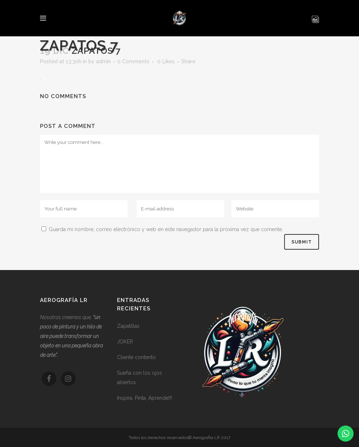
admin (103, 61)
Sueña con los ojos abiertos (139, 377)
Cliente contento (136, 357)
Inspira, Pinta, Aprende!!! (144, 398)
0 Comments (133, 61)
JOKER (125, 342)
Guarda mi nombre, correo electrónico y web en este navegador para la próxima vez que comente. (166, 229)
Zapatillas (128, 326)
